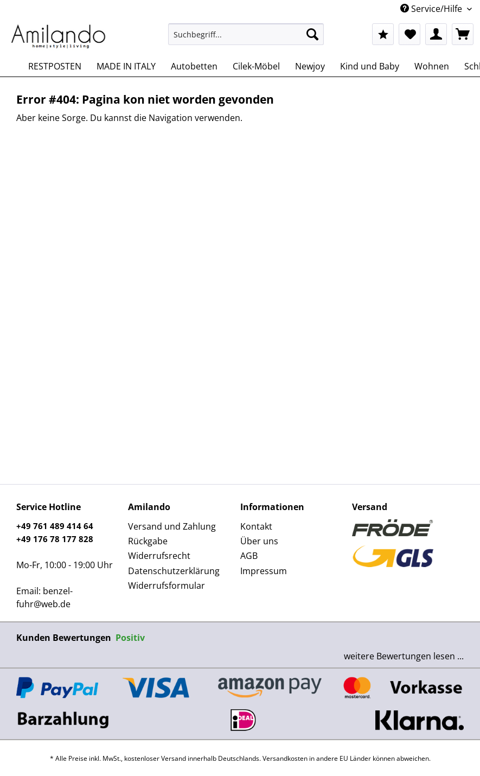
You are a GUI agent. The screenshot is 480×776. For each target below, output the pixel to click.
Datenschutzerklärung (174, 571)
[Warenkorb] (462, 34)
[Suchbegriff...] (246, 34)
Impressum (263, 571)
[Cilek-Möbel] (256, 66)
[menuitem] (246, 39)
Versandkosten (285, 758)
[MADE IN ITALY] (126, 66)
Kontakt (256, 526)
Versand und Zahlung (172, 526)
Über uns (259, 541)
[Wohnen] (432, 66)
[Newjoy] (309, 66)
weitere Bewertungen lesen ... (404, 656)
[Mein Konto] (436, 34)
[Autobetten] (194, 66)
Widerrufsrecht (159, 556)
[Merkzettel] (409, 34)
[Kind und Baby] (369, 66)
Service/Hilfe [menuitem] (432, 9)
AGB (249, 556)
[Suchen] (312, 34)
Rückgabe (148, 541)
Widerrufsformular (166, 585)
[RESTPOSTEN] (55, 66)
